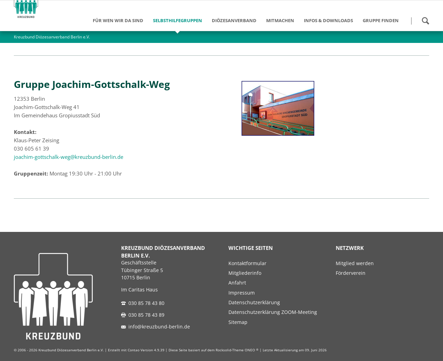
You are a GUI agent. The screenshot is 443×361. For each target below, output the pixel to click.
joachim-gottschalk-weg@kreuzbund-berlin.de (68, 156)
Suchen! (425, 21)
